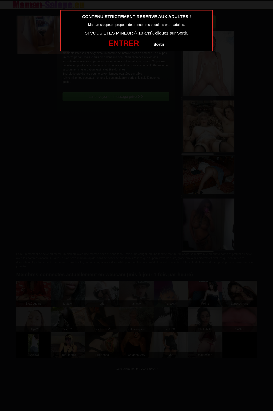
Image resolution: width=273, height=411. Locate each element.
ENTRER (124, 43)
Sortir (158, 44)
